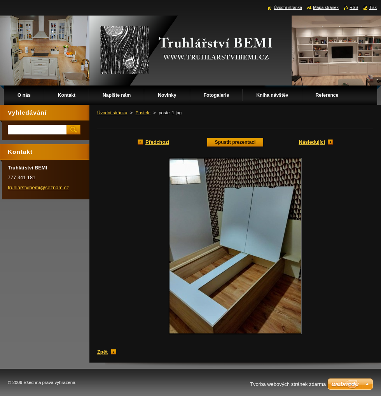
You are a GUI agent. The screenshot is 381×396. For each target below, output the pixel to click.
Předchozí (157, 142)
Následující (312, 142)
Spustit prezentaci (235, 142)
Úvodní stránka (112, 112)
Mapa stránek (326, 7)
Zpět (102, 352)
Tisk (373, 7)
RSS (354, 7)
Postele (143, 112)
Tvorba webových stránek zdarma (288, 384)
